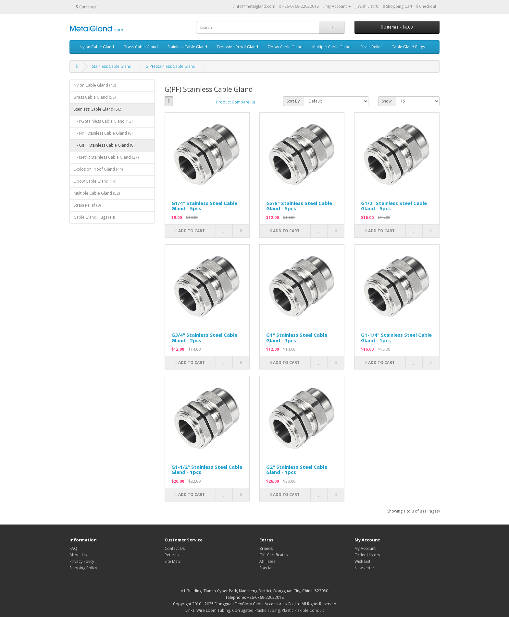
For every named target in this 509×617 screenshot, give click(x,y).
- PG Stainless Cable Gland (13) (103, 121)
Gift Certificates (273, 555)
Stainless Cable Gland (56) (97, 109)
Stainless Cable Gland (187, 47)
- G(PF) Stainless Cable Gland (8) (104, 145)
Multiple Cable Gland (331, 47)
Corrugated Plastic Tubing (256, 610)
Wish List (362, 561)
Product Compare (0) (235, 102)
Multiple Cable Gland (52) (97, 193)
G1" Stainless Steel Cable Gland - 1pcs (296, 338)
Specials (266, 568)
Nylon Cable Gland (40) (95, 85)
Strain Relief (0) (87, 205)
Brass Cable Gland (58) (95, 97)
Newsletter (364, 568)
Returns (172, 555)
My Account (365, 548)
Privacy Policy (81, 561)
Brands (266, 548)
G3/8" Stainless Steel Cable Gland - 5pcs (299, 206)
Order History (367, 555)
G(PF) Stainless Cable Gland (170, 66)
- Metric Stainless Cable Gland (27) (106, 157)
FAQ (73, 548)
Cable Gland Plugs (408, 47)
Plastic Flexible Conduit (303, 610)
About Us (78, 555)
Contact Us (175, 548)
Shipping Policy (83, 568)
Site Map (172, 561)
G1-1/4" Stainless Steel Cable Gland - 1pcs (396, 338)
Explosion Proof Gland (237, 47)
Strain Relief (371, 47)
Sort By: (294, 101)
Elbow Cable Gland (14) (95, 181)
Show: (387, 101)
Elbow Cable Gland (285, 47)
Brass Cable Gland (141, 47)
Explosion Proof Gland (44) (98, 169)
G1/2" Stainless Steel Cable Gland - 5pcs (394, 206)
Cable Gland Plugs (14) (94, 217)
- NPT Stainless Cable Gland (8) (103, 133)
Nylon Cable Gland (97, 47)
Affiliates (267, 561)
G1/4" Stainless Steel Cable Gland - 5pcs (204, 206)
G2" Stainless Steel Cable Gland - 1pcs (296, 470)
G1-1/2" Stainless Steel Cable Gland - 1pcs (206, 470)
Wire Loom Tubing (213, 610)
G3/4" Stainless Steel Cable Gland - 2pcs (204, 338)
